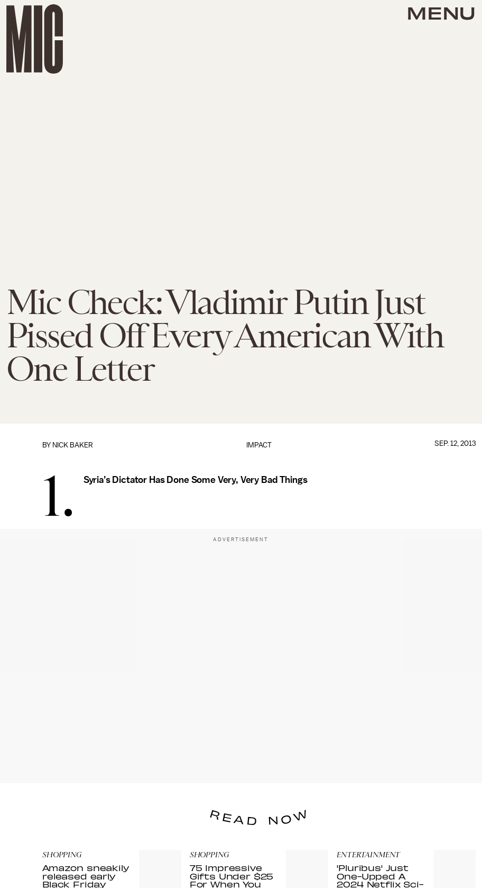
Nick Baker (72, 445)
